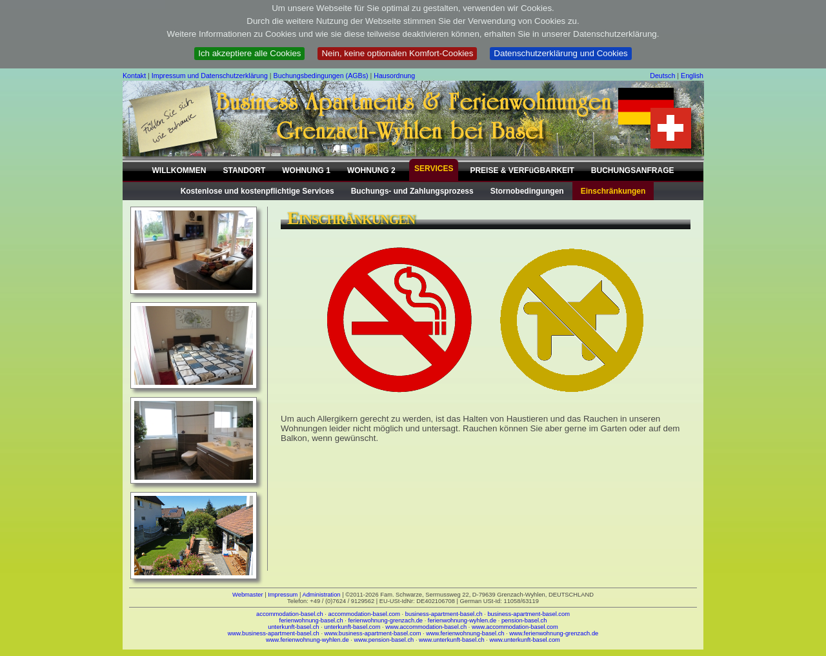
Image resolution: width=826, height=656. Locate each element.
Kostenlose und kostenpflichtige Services (257, 191)
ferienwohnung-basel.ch (311, 620)
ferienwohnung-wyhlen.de (462, 620)
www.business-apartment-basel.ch (273, 633)
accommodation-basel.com (364, 614)
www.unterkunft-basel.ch (452, 640)
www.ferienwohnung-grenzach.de (553, 633)
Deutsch (662, 75)
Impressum (282, 594)
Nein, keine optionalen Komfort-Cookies (397, 53)
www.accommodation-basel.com (515, 627)
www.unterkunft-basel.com (524, 640)
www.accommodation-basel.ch (426, 627)
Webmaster (247, 594)
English (692, 75)
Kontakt (134, 75)
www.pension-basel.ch (384, 640)
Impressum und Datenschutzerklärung (210, 75)
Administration (321, 594)
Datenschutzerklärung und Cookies (560, 53)
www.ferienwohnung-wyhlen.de (307, 640)
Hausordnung (394, 75)
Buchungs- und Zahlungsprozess (412, 191)
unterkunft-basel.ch (293, 627)
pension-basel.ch (524, 620)
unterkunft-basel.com (352, 627)
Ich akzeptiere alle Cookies (249, 53)
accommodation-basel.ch (289, 614)
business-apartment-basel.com (528, 614)
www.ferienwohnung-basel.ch (465, 633)
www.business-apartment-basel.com (373, 633)
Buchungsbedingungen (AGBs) (321, 75)
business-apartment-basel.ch (444, 614)
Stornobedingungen (527, 191)
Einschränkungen (613, 191)
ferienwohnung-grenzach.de (385, 620)
